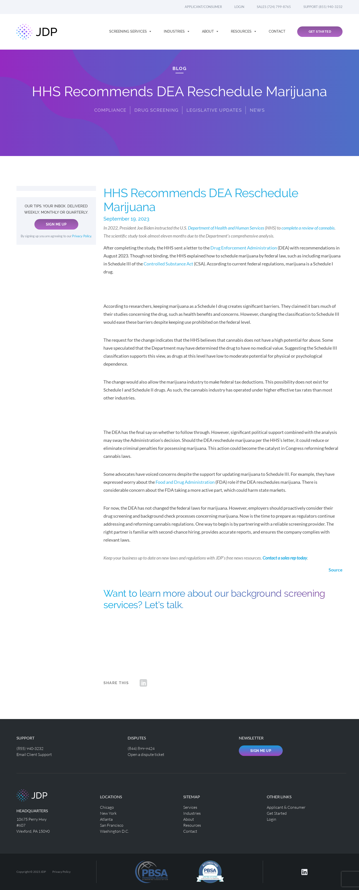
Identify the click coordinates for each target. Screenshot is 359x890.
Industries (175, 31)
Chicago (107, 807)
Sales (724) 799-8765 (274, 7)
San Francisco (111, 825)
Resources (242, 31)
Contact (277, 31)
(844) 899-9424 (141, 748)
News (257, 104)
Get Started (320, 31)
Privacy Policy (81, 236)
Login (239, 7)
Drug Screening (156, 104)
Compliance (110, 104)
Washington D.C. (114, 831)
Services (190, 807)
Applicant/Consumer (203, 7)
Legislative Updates (214, 104)
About (208, 31)
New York (108, 813)
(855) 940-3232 (29, 748)
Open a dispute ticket (146, 754)
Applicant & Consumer (286, 807)
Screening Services (128, 31)
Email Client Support (34, 754)
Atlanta (106, 819)
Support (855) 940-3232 (323, 7)
